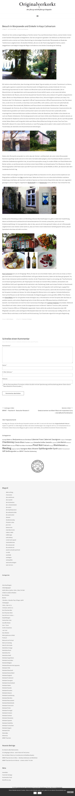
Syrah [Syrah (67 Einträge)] (55, 448)
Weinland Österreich (7, 705)
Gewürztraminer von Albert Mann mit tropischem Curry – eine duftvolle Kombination (55, 410)
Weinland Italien (6, 685)
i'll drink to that (10, 522)
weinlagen (9, 557)
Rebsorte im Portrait (8, 640)
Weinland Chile (6, 668)
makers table (9, 532)
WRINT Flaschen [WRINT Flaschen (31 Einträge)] (24, 451)
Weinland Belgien (7, 663)
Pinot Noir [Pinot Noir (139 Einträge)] (38, 445)
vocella (8, 552)
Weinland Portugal (7, 710)
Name (4, 365)
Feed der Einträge (7, 775)
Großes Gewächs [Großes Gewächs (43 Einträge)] (46, 442)
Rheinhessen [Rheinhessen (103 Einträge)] (59, 445)
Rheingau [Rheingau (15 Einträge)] (51, 445)
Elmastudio (59, 787)
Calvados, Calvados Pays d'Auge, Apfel (12, 600)
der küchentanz (10, 502)
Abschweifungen (10, 319)
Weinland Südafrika (7, 723)
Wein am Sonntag (7, 643)
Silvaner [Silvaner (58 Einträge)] (35, 448)
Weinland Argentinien (8, 658)
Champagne (5, 603)
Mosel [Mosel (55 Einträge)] (4, 445)
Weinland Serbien (7, 715)
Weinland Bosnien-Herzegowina (11, 665)
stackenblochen (10, 542)
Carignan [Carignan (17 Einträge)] (63, 439)
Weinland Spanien (7, 720)
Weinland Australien (7, 660)
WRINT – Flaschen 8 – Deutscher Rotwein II (15, 409)
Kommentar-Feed (7, 777)
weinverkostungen (11, 562)
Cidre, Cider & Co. (7, 605)
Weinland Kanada (7, 688)
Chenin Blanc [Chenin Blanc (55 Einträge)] (19, 442)
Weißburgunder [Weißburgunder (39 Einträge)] (11, 451)
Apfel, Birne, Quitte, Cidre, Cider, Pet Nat (13, 590)
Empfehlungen (6, 618)
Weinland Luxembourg (8, 695)
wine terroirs (9, 565)
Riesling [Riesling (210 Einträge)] (6, 448)
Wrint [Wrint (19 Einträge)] (18, 451)
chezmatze (9, 495)
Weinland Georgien (7, 680)
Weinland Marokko (7, 698)
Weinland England (7, 675)
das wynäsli (9, 500)
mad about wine (10, 530)
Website (4, 379)
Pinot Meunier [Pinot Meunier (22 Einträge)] (29, 445)
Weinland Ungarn (6, 728)
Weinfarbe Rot (6, 653)
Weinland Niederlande (8, 703)
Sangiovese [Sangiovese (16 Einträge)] (13, 448)
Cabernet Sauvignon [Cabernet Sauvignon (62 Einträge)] (52, 439)
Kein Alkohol (5, 633)
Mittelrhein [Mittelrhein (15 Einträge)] (68, 442)
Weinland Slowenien (7, 718)
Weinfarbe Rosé (6, 650)
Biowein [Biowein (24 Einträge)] (23, 439)
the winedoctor (10, 547)
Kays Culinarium (7, 274)
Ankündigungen (6, 588)
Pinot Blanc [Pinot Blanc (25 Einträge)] (22, 445)
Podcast (4, 638)
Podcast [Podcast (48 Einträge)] (46, 445)
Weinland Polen (6, 708)
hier (21, 177)
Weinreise (5, 735)
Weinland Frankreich (7, 678)
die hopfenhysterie (11, 510)
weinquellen (9, 560)
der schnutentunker (11, 505)
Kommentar (6, 345)
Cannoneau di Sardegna (27, 319)
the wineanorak (10, 545)
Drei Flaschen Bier (7, 610)
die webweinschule (11, 512)
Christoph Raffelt (12, 29)
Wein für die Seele (7, 645)
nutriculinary (9, 537)
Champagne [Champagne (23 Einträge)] (68, 439)
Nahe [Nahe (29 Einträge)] (8, 445)
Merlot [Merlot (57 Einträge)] (63, 442)
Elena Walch (9, 297)
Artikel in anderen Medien (9, 593)
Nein (39, 793)
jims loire (8, 525)
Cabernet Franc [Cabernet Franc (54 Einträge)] (37, 439)
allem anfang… (10, 492)
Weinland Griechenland (8, 683)
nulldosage (9, 535)
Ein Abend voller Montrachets (10, 750)
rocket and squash (11, 540)
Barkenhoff (31, 182)
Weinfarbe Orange (7, 648)
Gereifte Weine (6, 623)
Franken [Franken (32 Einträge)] (27, 442)
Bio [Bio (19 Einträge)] (11, 439)
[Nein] (70, 792)
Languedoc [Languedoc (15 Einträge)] (54, 442)
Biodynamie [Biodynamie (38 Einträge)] (16, 439)
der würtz (8, 507)
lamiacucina (9, 527)
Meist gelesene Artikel (8, 635)
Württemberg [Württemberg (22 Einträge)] (33, 451)
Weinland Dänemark (7, 670)
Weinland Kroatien (7, 690)
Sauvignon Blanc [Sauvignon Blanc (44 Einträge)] (26, 449)
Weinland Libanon (7, 693)
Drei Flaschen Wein (7, 613)
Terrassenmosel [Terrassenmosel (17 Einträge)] (65, 448)
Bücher (4, 598)
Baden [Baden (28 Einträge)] (8, 439)
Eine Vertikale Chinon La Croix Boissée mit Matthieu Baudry (18, 755)
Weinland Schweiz (7, 713)
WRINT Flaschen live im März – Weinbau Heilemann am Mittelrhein (19, 758)
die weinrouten (10, 515)
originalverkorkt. (21, 787)
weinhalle (8, 555)
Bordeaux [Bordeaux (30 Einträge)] (28, 439)
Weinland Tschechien (8, 725)
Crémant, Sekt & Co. (7, 608)
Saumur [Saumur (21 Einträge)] (18, 449)
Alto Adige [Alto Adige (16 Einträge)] (4, 439)
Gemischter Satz (6, 620)
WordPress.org (6, 780)
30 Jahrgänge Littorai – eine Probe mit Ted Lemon (15, 752)
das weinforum (10, 497)
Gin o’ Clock (5, 625)
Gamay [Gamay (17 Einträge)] (31, 442)
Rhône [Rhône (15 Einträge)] (67, 445)
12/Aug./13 (4, 29)
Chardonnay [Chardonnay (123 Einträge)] (8, 442)
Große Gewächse (7, 628)
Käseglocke (43, 182)
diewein (8, 517)
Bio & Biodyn (5, 595)
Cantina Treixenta (53, 303)
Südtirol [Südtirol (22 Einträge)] (60, 449)
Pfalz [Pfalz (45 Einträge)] (17, 445)
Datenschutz (29, 787)
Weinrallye (5, 733)
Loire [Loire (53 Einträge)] (59, 442)
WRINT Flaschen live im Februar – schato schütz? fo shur (17, 760)
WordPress (43, 787)
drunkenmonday (10, 520)
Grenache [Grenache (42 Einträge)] (37, 442)
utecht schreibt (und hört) (13, 550)
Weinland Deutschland (8, 673)
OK (35, 793)
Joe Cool (4, 630)
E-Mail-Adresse (7, 372)
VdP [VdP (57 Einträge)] (3, 451)
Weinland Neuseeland (8, 700)
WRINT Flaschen (6, 738)
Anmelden (5, 772)
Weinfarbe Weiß (6, 655)
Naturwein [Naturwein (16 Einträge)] (13, 445)
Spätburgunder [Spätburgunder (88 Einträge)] (46, 448)
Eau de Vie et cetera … (8, 615)
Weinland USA (6, 730)
